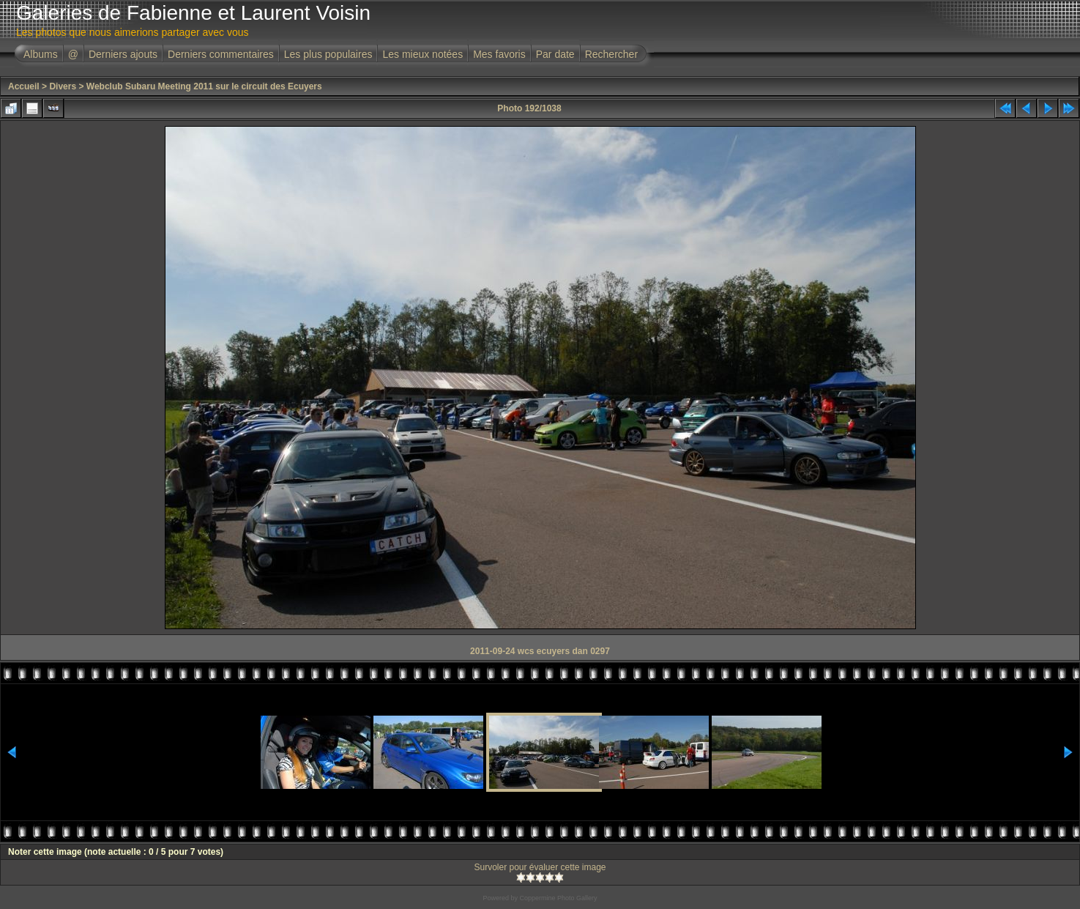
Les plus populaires (328, 54)
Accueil (24, 86)
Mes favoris (499, 54)
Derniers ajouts (123, 54)
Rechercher (611, 54)
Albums (40, 54)
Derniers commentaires (221, 54)
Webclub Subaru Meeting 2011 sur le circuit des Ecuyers (204, 86)
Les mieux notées (422, 54)
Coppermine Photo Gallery (558, 898)
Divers (62, 86)
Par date (555, 54)
